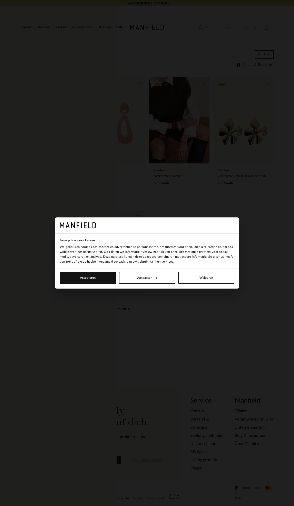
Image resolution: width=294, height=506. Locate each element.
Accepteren (88, 277)
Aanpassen (147, 277)
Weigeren (206, 277)
